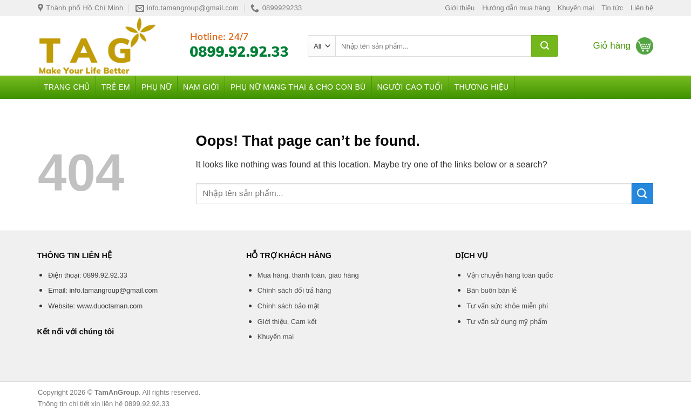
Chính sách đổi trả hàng (294, 290)
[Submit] (544, 46)
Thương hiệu (482, 87)
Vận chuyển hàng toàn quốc (509, 275)
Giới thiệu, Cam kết (287, 322)
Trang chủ (67, 87)
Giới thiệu (460, 8)
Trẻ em (115, 87)
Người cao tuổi (410, 87)
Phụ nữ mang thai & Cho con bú (298, 87)
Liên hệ (642, 8)
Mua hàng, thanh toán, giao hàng (308, 275)
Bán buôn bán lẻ (491, 290)
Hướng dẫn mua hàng (516, 8)
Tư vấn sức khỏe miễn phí (507, 306)
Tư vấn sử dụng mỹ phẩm (506, 322)
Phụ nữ (156, 87)
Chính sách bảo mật (288, 306)
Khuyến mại (576, 8)
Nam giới (201, 87)
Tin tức (612, 8)
